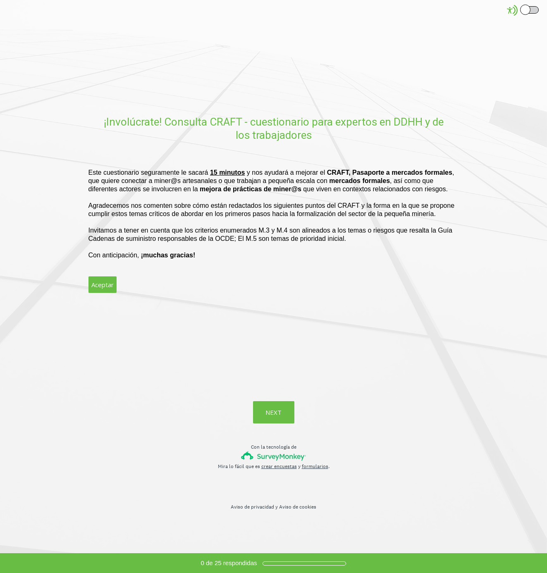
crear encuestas (279, 466)
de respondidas (229, 562)
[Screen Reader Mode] (523, 10)
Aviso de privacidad (252, 507)
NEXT (273, 412)
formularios (315, 466)
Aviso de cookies (297, 507)
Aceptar (102, 285)
